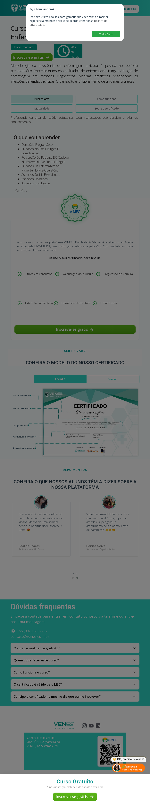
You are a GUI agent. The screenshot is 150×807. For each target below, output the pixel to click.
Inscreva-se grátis (75, 796)
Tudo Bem (105, 34)
